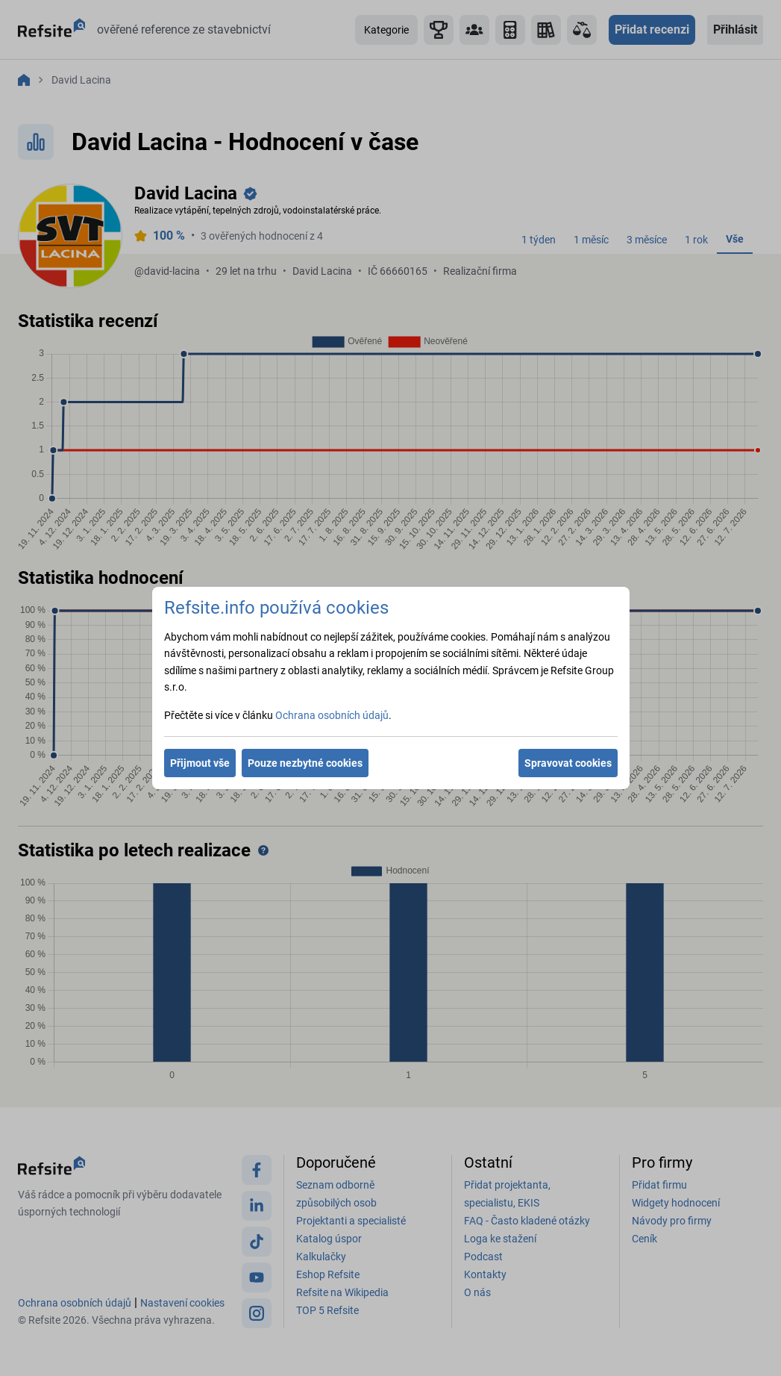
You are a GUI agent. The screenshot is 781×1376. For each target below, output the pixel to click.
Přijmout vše (200, 763)
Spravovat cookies (568, 763)
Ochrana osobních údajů (332, 715)
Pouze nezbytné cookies (305, 763)
